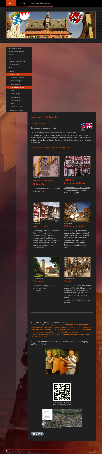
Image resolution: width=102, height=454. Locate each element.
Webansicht (92, 452)
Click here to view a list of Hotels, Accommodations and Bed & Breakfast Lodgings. (77, 190)
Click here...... (38, 291)
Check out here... (39, 248)
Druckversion (11, 451)
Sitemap (20, 451)
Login (94, 450)
